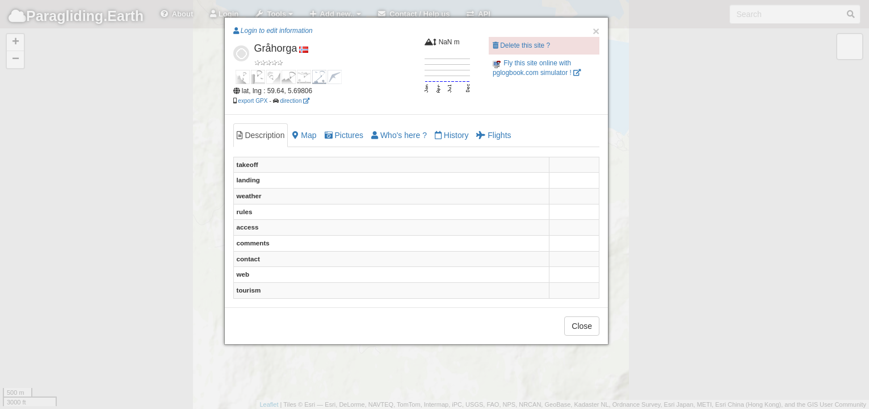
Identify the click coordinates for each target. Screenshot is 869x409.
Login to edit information (273, 31)
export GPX (252, 101)
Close (582, 326)
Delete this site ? (521, 45)
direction (294, 101)
